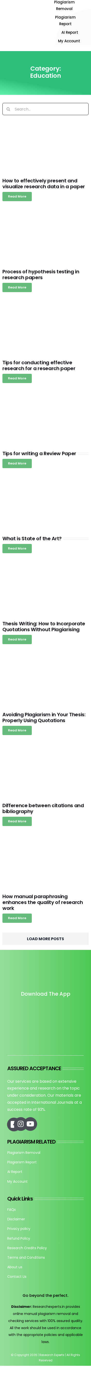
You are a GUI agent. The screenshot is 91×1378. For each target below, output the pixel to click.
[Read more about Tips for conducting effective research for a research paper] (17, 378)
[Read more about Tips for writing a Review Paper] (17, 463)
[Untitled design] (45, 1008)
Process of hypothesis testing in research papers (40, 274)
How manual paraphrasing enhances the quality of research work (42, 902)
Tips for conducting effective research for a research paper (38, 365)
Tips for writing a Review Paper (39, 453)
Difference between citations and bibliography (43, 808)
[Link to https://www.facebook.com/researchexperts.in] (14, 1124)
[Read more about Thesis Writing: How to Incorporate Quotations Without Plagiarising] (17, 639)
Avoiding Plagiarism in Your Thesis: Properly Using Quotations (44, 717)
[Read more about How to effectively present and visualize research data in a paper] (17, 196)
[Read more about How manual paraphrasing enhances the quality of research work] (17, 918)
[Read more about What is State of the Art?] (17, 548)
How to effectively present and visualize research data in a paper (43, 183)
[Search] (8, 109)
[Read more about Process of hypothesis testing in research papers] (17, 287)
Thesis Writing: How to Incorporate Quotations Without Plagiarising (43, 626)
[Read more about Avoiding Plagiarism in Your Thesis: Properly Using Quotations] (17, 730)
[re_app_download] (46, 1029)
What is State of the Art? (32, 538)
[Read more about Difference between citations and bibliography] (17, 821)
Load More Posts (45, 939)
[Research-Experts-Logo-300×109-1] (23, 15)
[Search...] (45, 109)
